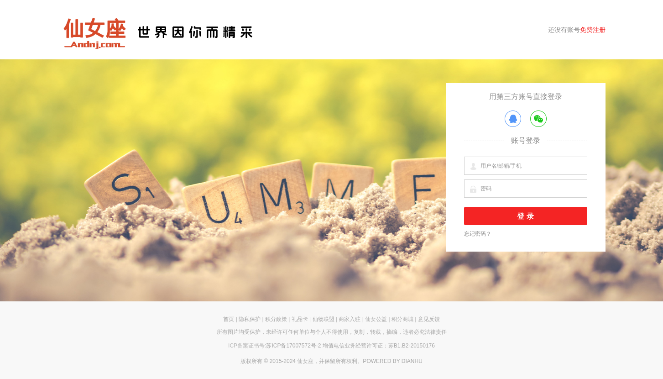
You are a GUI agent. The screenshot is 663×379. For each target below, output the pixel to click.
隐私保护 (250, 319)
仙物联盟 (323, 319)
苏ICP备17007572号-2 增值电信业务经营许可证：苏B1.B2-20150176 (350, 345)
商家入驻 (349, 319)
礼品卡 (300, 319)
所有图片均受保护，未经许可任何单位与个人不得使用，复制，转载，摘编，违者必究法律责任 (332, 332)
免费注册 (593, 29)
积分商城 (402, 319)
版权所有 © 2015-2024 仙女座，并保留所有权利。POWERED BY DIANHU (331, 361)
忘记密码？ (477, 234)
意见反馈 (429, 319)
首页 (228, 319)
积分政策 (276, 319)
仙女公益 (376, 319)
